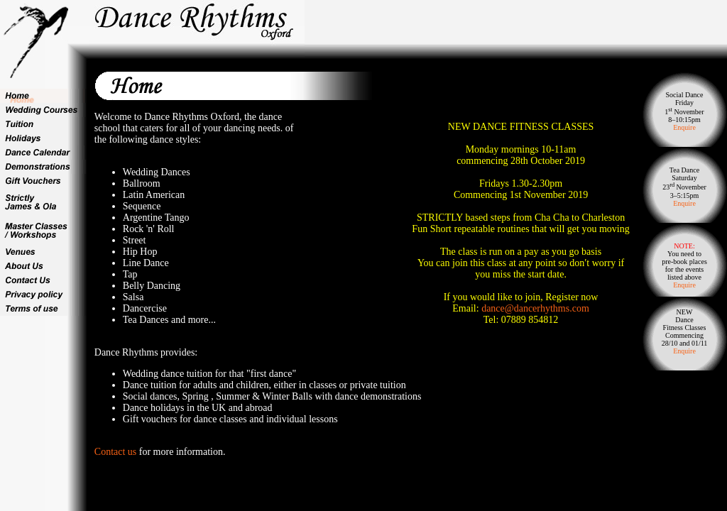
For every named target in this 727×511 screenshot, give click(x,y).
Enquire (684, 127)
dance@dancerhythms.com (535, 308)
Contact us (115, 451)
